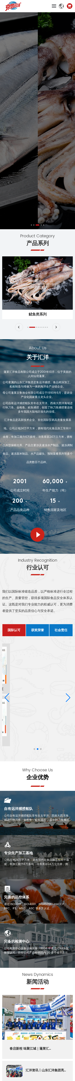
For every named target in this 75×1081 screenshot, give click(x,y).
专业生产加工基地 (18, 853)
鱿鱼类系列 (38, 314)
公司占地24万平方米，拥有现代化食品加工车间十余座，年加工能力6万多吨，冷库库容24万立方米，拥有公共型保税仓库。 (37, 864)
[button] (31, 225)
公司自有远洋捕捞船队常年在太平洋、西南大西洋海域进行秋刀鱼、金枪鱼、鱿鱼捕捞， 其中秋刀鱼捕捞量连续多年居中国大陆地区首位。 (36, 819)
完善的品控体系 (16, 897)
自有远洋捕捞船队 (18, 809)
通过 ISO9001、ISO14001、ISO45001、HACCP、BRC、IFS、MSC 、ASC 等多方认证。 (35, 906)
